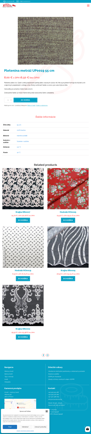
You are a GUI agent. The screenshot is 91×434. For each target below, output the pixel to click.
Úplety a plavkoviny (42, 105)
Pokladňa (7, 382)
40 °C (18, 152)
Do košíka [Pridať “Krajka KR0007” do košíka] (23, 220)
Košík (6, 379)
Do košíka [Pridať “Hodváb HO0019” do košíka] (23, 279)
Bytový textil (8, 374)
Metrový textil (31, 105)
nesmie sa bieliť (22, 136)
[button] (47, 411)
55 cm (19, 125)
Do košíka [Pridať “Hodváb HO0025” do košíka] (68, 220)
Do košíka (25, 100)
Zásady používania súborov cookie (25, 430)
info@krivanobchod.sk (25, 1)
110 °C (19, 147)
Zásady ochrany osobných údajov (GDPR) (61, 379)
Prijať (10, 427)
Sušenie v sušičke (23, 141)
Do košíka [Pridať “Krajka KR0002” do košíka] (23, 337)
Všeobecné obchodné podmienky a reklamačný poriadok (66, 371)
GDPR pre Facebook (54, 376)
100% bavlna (21, 130)
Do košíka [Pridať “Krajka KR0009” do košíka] (68, 279)
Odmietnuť (25, 427)
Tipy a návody (8, 376)
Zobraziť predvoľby (40, 427)
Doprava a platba (53, 374)
